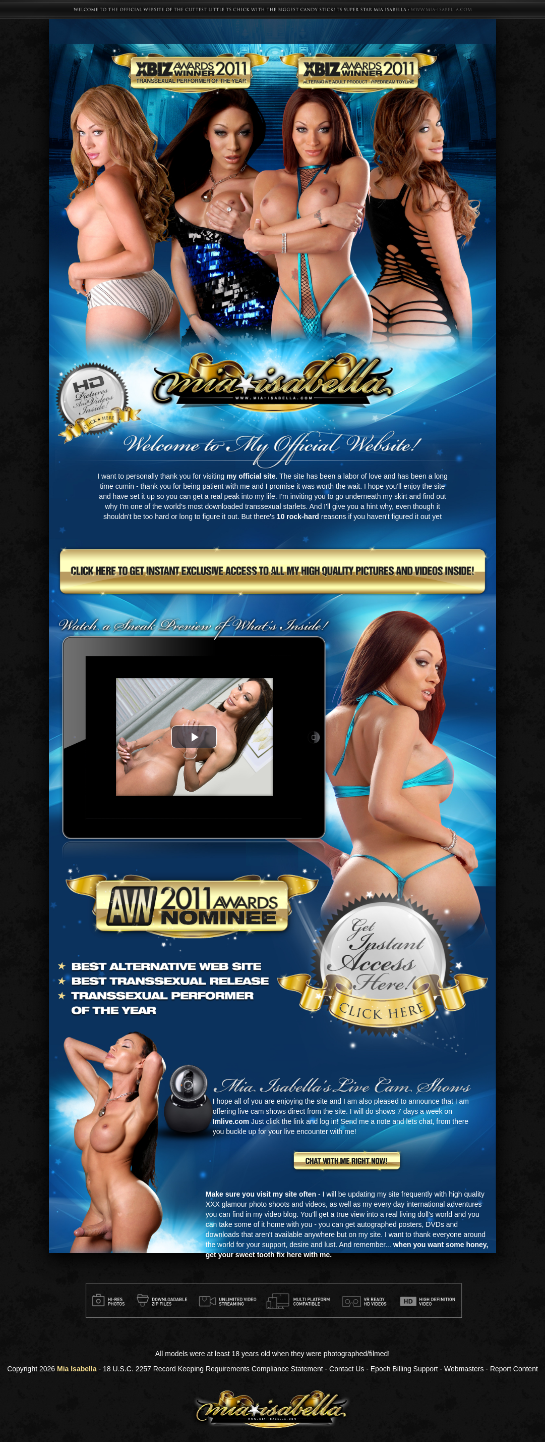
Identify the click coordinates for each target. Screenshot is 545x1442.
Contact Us (346, 1369)
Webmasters (463, 1369)
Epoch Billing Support (404, 1369)
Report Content (514, 1369)
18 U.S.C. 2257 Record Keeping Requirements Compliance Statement (213, 1369)
